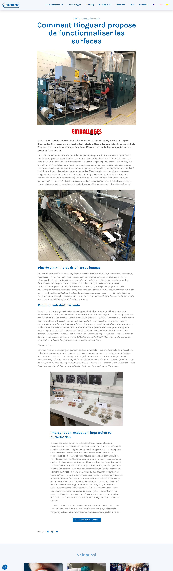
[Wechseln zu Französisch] (154, 4)
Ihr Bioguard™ (105, 5)
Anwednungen (74, 5)
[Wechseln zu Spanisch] (167, 4)
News (132, 5)
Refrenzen (144, 5)
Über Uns (121, 5)
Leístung (89, 5)
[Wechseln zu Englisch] (160, 4)
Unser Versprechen (54, 5)
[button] (5, 567)
